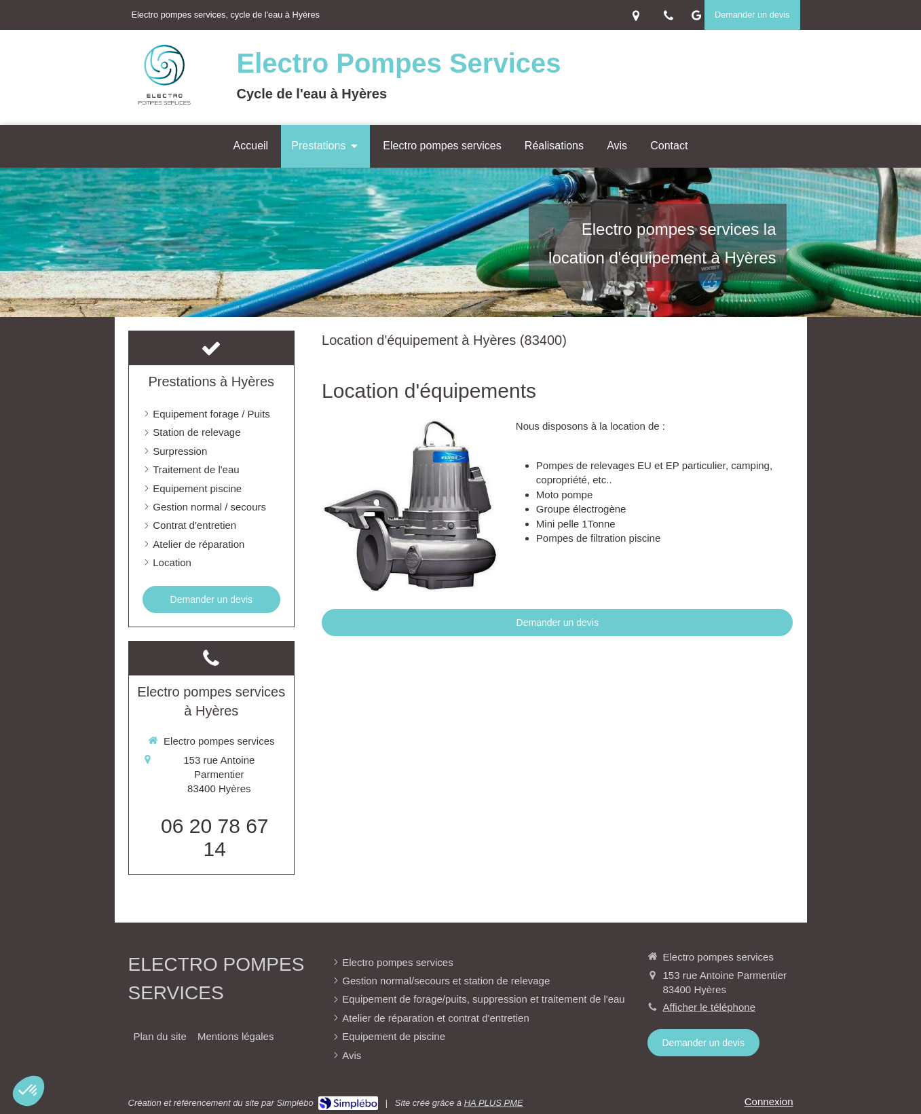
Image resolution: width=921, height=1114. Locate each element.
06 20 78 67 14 (214, 837)
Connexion (769, 1101)
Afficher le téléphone (709, 1007)
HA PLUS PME (493, 1103)
